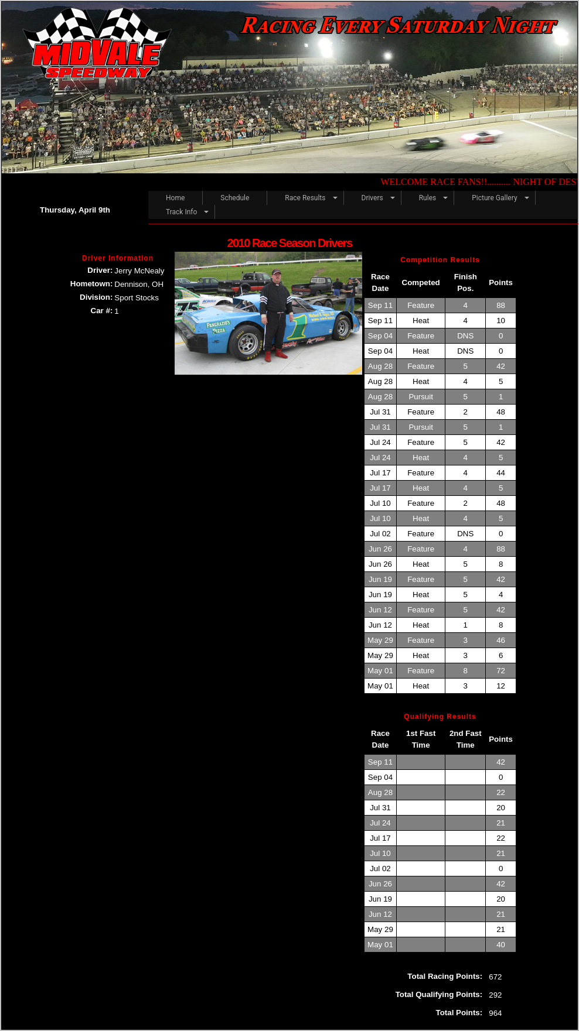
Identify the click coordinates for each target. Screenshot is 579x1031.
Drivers (372, 198)
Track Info (181, 212)
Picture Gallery (494, 198)
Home (175, 198)
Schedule (234, 198)
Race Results (305, 198)
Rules (427, 198)
